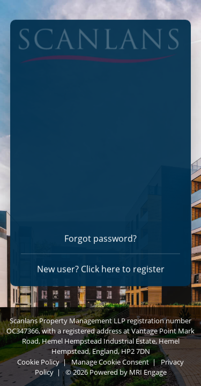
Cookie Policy (38, 362)
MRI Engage (148, 372)
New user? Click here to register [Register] (101, 267)
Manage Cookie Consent (110, 362)
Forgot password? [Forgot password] (100, 237)
